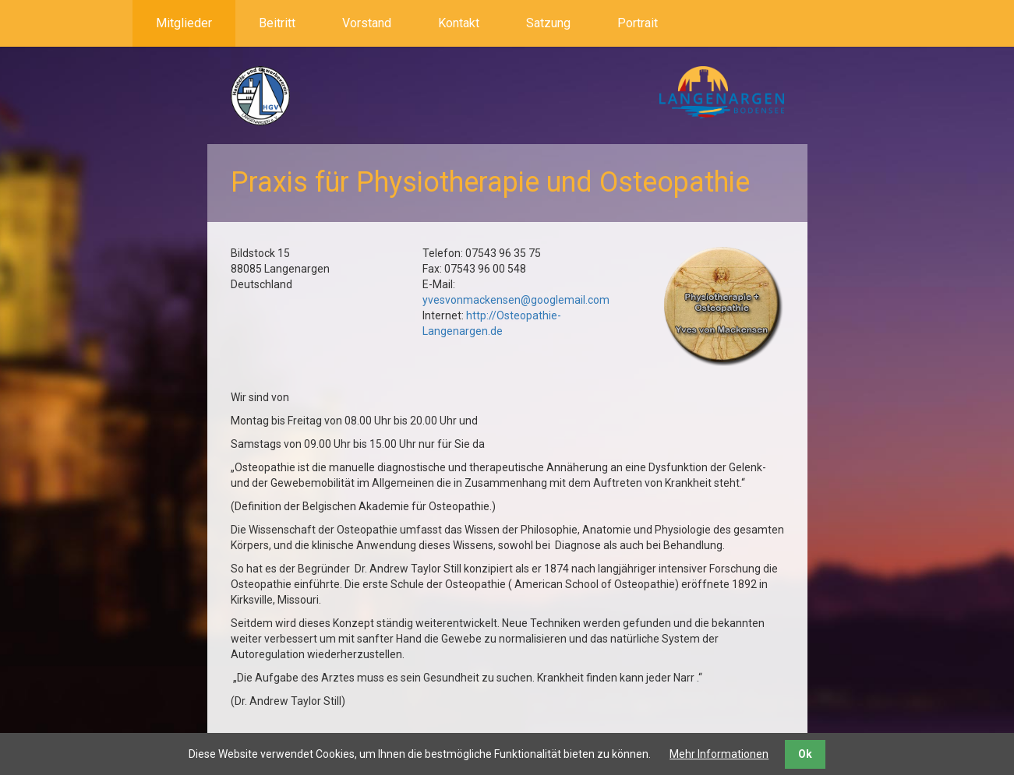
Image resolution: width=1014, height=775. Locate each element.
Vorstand (366, 23)
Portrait (637, 23)
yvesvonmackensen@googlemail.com (515, 300)
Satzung (548, 23)
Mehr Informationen (719, 754)
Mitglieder (184, 23)
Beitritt (277, 23)
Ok (805, 754)
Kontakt (458, 23)
